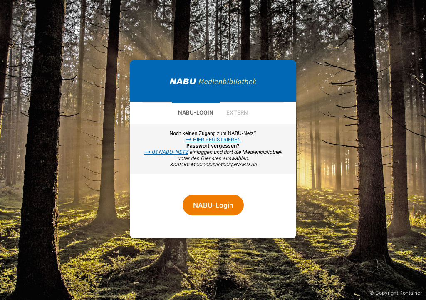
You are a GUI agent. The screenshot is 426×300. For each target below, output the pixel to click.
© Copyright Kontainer (395, 293)
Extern (237, 112)
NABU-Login (195, 112)
